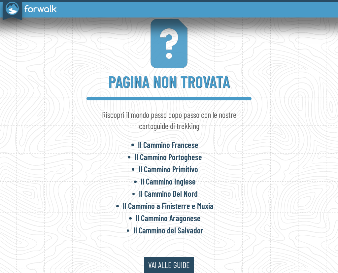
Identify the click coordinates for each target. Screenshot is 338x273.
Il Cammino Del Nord (168, 193)
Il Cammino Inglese (168, 181)
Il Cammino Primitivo (168, 169)
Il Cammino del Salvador (168, 230)
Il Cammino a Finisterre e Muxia (168, 206)
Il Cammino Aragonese (168, 218)
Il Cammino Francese (168, 145)
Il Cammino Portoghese (168, 157)
